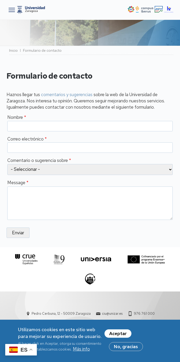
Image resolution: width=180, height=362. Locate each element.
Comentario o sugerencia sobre (37, 160)
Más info (81, 350)
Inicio (13, 50)
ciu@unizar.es (112, 313)
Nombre (15, 117)
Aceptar (118, 335)
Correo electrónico (25, 139)
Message (16, 182)
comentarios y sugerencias (66, 94)
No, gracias (126, 348)
